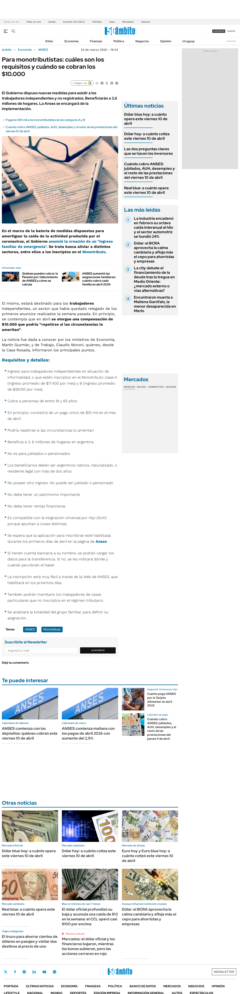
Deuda (52, 21)
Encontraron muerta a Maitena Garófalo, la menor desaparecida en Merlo (155, 304)
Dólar (49, 41)
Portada (11, 986)
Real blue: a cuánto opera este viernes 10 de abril (146, 190)
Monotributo (94, 252)
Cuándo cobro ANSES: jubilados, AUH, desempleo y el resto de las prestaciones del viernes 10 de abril (149, 171)
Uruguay (188, 41)
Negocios (142, 41)
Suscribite (98, 650)
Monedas (129, 387)
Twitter (6, 971)
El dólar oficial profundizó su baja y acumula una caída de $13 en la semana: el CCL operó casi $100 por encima (90, 916)
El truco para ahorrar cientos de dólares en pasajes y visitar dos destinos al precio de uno (30, 941)
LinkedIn (34, 972)
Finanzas (96, 41)
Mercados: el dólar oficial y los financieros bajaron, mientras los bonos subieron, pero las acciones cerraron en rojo (88, 946)
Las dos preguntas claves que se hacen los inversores (148, 151)
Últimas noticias (40, 986)
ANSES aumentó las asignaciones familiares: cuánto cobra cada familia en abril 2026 (99, 279)
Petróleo (97, 21)
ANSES (43, 49)
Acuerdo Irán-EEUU (74, 21)
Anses (101, 541)
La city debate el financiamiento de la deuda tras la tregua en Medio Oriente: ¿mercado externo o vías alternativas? (154, 279)
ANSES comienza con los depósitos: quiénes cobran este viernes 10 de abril (30, 733)
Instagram (24, 972)
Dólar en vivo (34, 21)
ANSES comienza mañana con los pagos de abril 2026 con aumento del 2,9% (88, 733)
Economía (71, 41)
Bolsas (141, 387)
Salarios (145, 21)
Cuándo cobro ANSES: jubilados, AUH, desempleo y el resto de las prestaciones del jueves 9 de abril (161, 729)
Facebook (15, 972)
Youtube (44, 972)
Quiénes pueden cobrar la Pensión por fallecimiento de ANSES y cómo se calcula (40, 279)
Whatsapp (54, 972)
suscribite (218, 31)
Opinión (165, 41)
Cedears (171, 387)
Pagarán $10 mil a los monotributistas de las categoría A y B (45, 120)
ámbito (7, 49)
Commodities (156, 387)
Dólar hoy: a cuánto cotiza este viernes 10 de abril (147, 136)
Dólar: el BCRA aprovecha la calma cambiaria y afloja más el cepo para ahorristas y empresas (154, 252)
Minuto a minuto (75, 933)
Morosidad (128, 21)
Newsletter (231, 41)
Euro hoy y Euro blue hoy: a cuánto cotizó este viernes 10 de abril (147, 855)
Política (118, 41)
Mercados (172, 986)
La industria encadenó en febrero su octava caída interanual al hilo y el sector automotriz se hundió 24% (153, 227)
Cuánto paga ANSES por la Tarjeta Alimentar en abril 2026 (161, 699)
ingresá (231, 31)
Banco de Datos (143, 986)
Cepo (112, 21)
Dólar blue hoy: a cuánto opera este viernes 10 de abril (145, 119)
